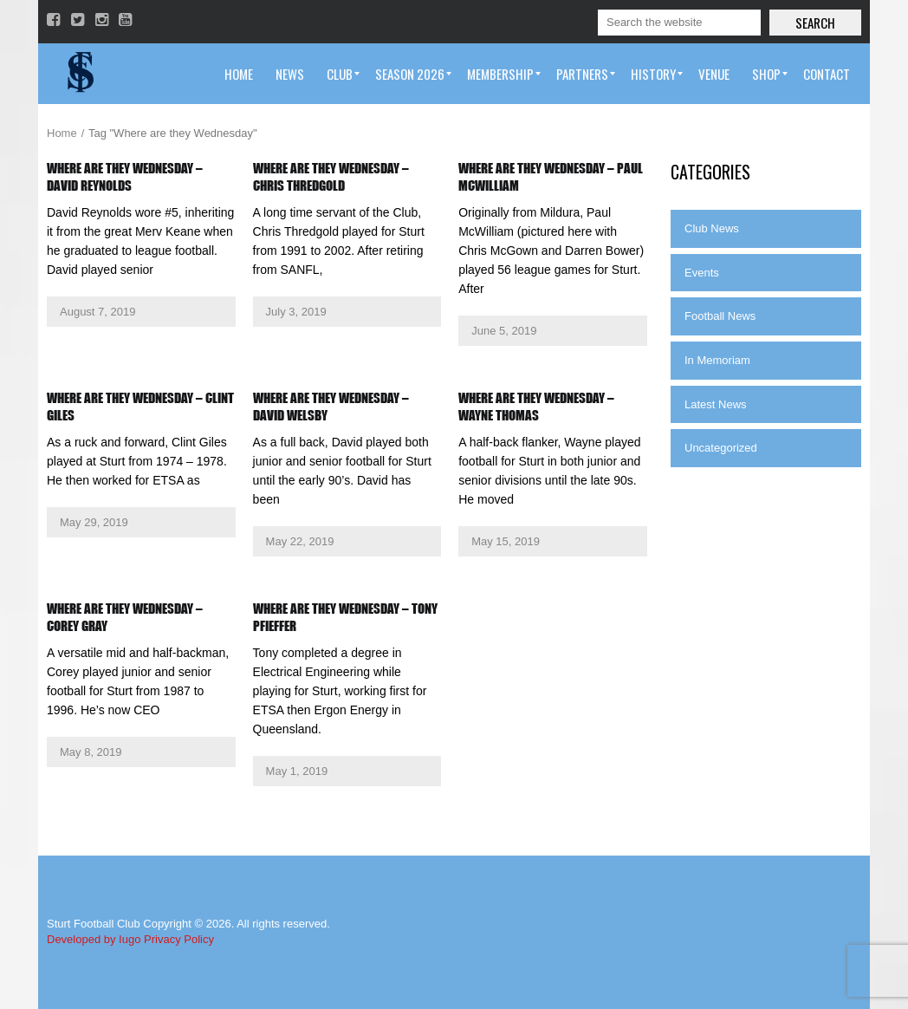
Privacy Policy (179, 939)
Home (62, 133)
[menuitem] (238, 73)
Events (701, 272)
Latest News (715, 404)
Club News (711, 228)
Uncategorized (720, 447)
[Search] (679, 23)
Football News (720, 315)
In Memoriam (717, 360)
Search (815, 22)
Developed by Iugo (93, 939)
